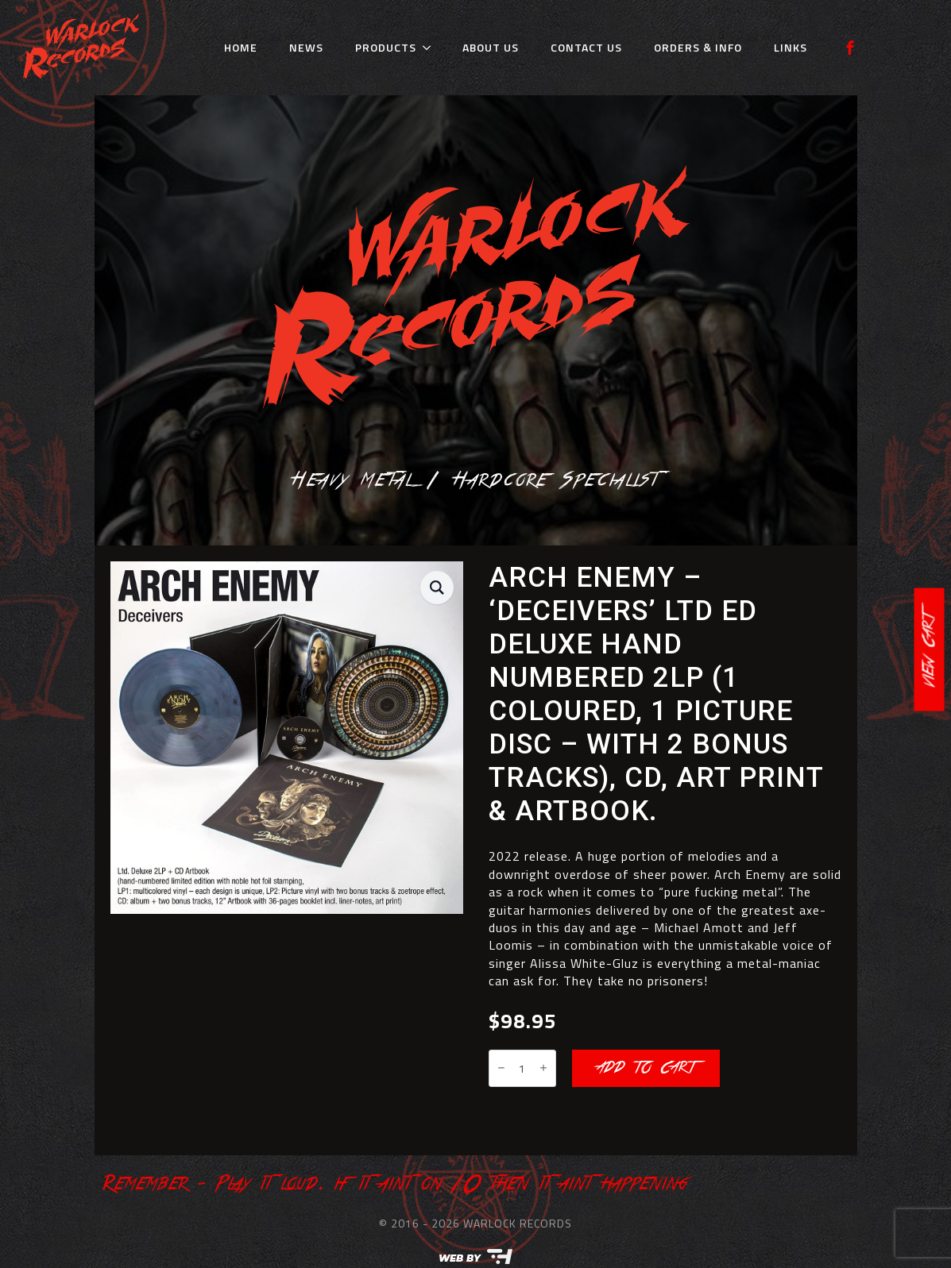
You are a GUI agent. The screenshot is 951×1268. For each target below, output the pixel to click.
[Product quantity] (522, 1068)
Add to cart (646, 1068)
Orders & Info (698, 47)
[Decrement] (501, 1068)
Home (240, 47)
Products (385, 47)
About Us (490, 47)
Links (790, 47)
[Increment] (543, 1068)
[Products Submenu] (431, 47)
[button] (437, 587)
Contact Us (586, 47)
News (306, 47)
